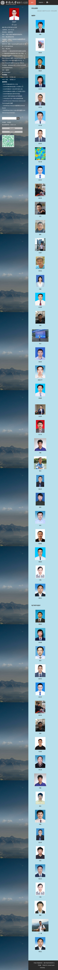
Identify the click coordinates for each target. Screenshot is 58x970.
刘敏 (40, 452)
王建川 (40, 252)
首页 (32, 2)
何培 (40, 860)
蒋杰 (40, 471)
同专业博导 (12, 128)
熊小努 (40, 161)
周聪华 (40, 70)
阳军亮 (40, 143)
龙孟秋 (40, 416)
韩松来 (40, 878)
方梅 (40, 580)
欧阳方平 (40, 380)
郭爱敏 (40, 543)
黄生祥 (40, 489)
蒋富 (40, 806)
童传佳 (40, 270)
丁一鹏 (40, 933)
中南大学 (44, 965)
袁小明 (40, 125)
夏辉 (40, 234)
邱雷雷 (40, 751)
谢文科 (40, 180)
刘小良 (40, 434)
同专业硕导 (12, 131)
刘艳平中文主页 (46, 11)
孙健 (40, 325)
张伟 (40, 660)
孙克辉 (40, 307)
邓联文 (40, 598)
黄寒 (40, 507)
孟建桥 (40, 398)
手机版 (39, 965)
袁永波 (40, 107)
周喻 (40, 34)
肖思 (40, 216)
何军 (40, 525)
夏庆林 (40, 198)
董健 (40, 915)
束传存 (40, 361)
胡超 (40, 824)
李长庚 (40, 769)
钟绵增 (40, 89)
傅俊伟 (40, 561)
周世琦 (40, 52)
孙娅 (40, 289)
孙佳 (40, 343)
